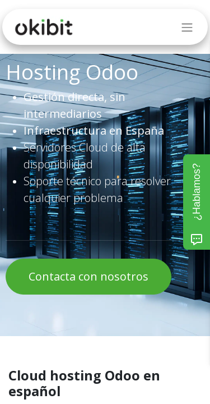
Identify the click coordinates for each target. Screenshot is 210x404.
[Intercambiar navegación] (187, 27)
